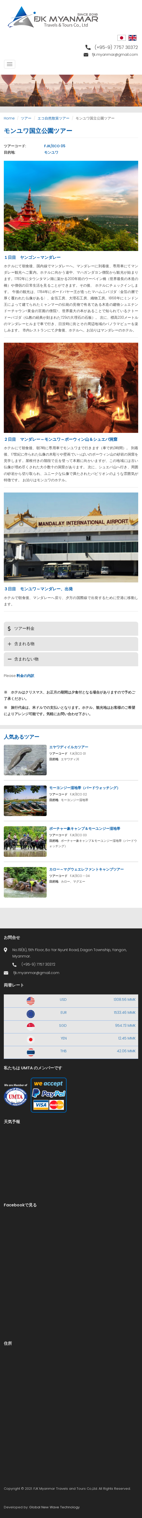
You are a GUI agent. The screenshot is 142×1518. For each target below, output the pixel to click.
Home (9, 118)
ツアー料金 (24, 628)
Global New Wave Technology (54, 1507)
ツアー (26, 118)
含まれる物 (24, 644)
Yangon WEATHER (71, 1150)
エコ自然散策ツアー (53, 118)
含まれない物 (26, 659)
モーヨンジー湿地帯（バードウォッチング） (84, 787)
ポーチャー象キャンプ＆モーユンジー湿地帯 (84, 828)
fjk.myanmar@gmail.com (115, 54)
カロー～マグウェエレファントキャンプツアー (86, 869)
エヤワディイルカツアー (68, 747)
